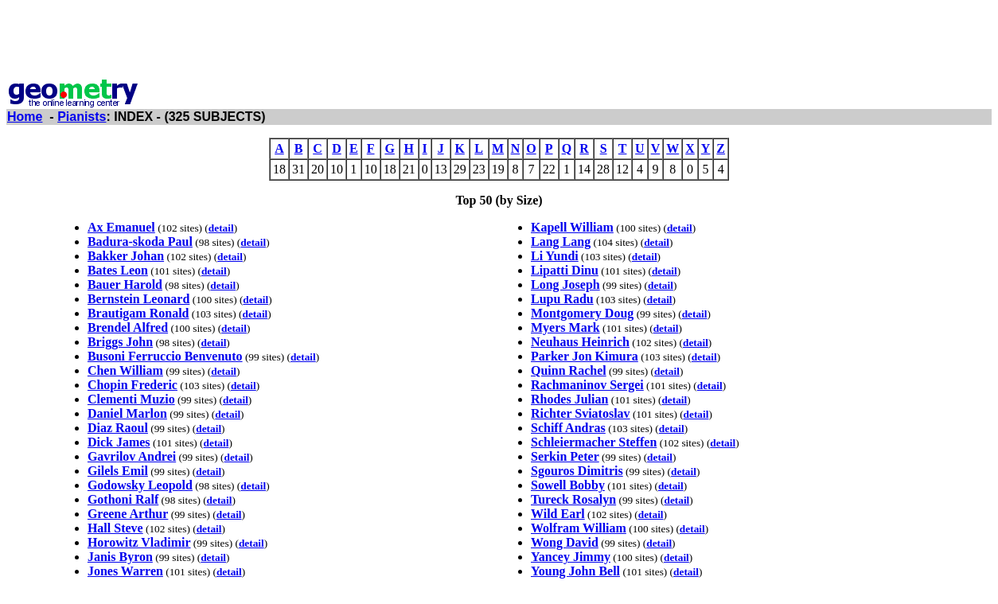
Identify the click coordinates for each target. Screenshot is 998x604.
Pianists (81, 116)
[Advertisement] (499, 42)
